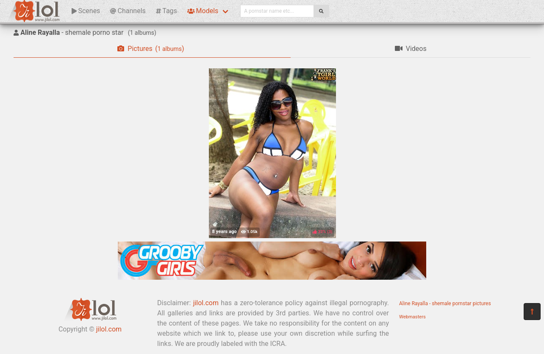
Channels (127, 11)
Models (202, 11)
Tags (166, 11)
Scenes (86, 11)
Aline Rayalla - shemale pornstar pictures (445, 303)
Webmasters (412, 317)
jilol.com (109, 329)
